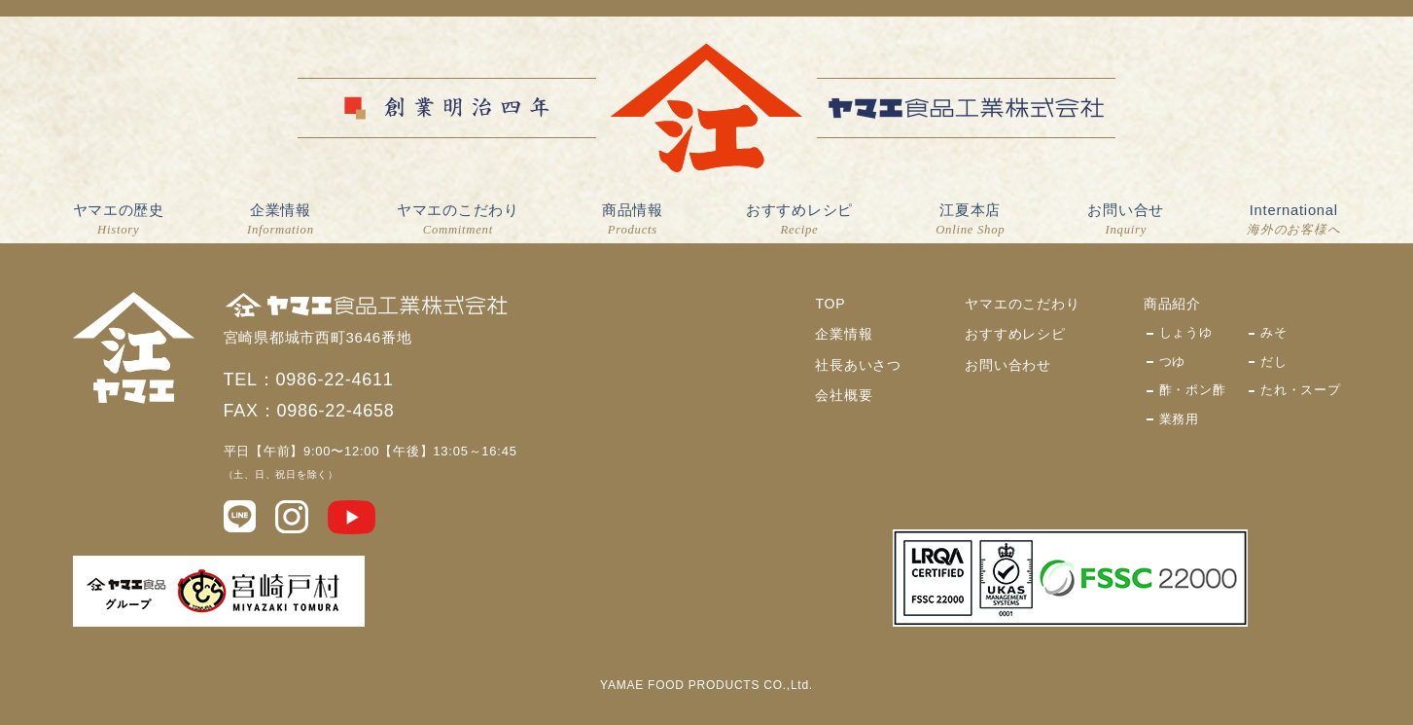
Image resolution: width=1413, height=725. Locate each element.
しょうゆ (1186, 332)
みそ (1274, 332)
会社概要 (843, 395)
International (1293, 220)
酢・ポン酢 (1192, 389)
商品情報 (632, 220)
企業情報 (280, 220)
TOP (830, 303)
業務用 (1179, 419)
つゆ (1172, 361)
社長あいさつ (858, 365)
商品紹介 (1172, 303)
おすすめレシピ (799, 220)
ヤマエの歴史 (118, 220)
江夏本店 (970, 220)
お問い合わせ (1008, 365)
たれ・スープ (1300, 389)
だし (1274, 361)
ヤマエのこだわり (458, 220)
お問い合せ (1125, 220)
